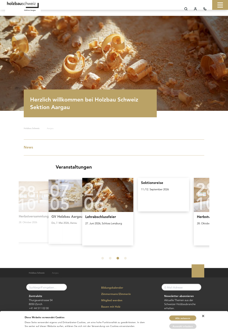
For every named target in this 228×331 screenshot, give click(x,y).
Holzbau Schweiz (31, 128)
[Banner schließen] (203, 298)
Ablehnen (182, 316)
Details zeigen (151, 324)
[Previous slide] (25, 214)
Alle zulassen (182, 300)
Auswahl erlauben (183, 308)
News (113, 147)
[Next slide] (203, 214)
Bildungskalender (110, 288)
